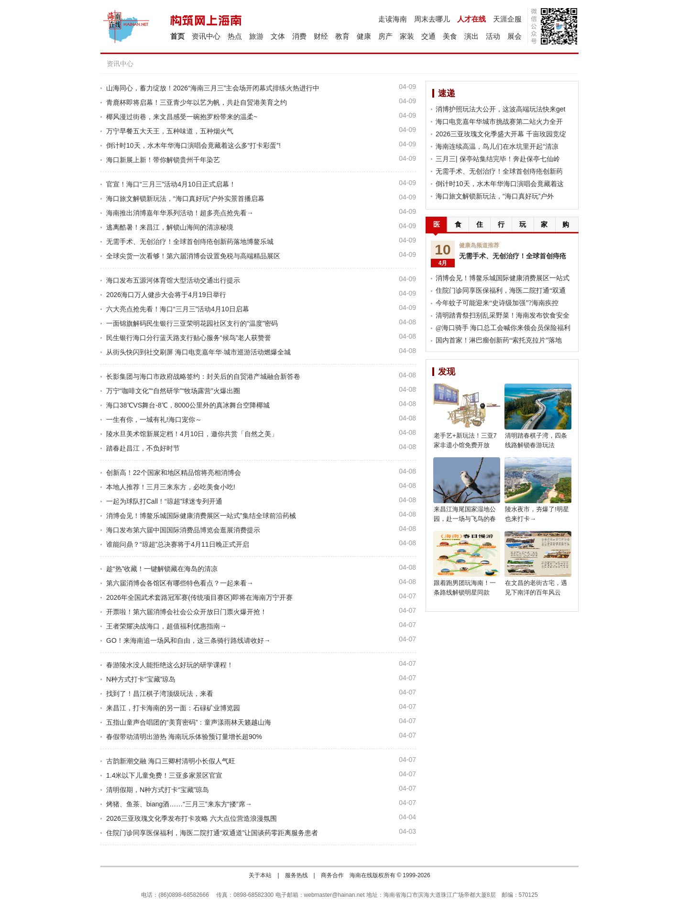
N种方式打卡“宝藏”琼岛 (140, 679)
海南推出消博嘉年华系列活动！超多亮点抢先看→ (179, 213)
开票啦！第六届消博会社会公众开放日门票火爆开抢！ (186, 612)
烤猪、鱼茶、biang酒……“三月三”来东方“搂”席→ (179, 804)
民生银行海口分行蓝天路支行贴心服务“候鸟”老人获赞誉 (188, 338)
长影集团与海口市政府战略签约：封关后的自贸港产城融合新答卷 (203, 376)
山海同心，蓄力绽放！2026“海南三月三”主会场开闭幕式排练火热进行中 (212, 88)
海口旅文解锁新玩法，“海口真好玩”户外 (495, 196)
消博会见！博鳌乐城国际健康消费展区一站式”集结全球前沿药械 (201, 515)
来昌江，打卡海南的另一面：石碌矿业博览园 (173, 708)
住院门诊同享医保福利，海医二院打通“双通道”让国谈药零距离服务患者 (212, 833)
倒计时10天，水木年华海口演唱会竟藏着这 (500, 183)
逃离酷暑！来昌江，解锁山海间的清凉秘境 (169, 227)
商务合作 (332, 875)
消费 (299, 36)
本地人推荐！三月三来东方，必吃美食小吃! (170, 487)
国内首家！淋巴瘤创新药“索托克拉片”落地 (499, 340)
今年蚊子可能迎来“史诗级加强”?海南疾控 (497, 303)
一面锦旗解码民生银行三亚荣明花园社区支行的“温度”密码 (192, 323)
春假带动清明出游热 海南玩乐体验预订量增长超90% (184, 736)
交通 (428, 36)
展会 (514, 36)
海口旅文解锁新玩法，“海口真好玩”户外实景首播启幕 (185, 198)
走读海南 (392, 19)
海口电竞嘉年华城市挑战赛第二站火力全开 (499, 121)
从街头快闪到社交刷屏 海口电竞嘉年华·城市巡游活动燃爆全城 (198, 352)
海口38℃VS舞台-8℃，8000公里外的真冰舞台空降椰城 (188, 405)
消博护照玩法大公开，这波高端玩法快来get (500, 109)
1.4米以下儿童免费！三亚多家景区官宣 (164, 775)
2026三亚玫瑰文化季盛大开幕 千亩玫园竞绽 (501, 134)
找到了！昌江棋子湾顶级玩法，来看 (159, 693)
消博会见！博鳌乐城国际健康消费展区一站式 (502, 278)
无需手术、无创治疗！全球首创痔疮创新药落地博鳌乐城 (190, 241)
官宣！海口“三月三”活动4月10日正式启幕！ (171, 184)
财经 (321, 36)
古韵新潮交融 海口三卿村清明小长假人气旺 (170, 761)
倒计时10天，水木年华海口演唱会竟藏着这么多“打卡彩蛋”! (193, 145)
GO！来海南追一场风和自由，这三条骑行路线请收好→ (188, 640)
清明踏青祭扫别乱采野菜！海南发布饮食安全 (502, 315)
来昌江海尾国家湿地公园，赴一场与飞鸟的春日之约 (465, 519)
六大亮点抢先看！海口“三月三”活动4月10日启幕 (177, 309)
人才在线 (471, 19)
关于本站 (260, 875)
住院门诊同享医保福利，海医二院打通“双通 (501, 290)
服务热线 (296, 875)
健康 (364, 36)
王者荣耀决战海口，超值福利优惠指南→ (166, 626)
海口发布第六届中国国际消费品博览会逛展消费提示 (183, 530)
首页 (177, 36)
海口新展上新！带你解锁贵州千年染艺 (163, 160)
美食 (450, 36)
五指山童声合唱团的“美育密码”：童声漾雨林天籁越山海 (188, 722)
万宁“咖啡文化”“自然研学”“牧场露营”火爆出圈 (173, 391)
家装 (407, 36)
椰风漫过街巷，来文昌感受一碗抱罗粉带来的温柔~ (181, 117)
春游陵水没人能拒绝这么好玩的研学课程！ (169, 665)
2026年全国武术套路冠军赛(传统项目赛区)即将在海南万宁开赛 (199, 597)
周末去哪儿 (432, 19)
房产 (385, 36)
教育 (342, 36)
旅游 (256, 36)
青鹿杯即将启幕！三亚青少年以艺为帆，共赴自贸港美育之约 (196, 102)
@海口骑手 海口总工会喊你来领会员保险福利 (503, 327)
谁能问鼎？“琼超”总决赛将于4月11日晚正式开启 (177, 544)
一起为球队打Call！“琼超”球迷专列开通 (164, 501)
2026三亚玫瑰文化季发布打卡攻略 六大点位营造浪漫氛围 (191, 818)
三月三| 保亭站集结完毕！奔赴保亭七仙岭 (498, 159)
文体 (278, 36)
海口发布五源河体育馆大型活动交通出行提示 (173, 280)
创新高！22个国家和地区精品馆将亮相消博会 (173, 472)
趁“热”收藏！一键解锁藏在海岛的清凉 (162, 569)
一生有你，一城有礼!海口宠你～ (154, 419)
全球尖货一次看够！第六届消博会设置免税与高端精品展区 (193, 256)
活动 (493, 36)
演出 (471, 36)
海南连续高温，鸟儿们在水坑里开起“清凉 (497, 146)
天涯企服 (507, 19)
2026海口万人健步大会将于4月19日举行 (166, 294)
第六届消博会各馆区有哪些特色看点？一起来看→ (179, 583)
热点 (235, 36)
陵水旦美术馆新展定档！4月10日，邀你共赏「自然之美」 (192, 434)
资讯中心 (206, 36)
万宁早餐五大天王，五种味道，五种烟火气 (169, 131)
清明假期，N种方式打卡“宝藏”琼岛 (157, 790)
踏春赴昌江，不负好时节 (143, 448)
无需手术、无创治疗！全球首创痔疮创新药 (499, 171)
